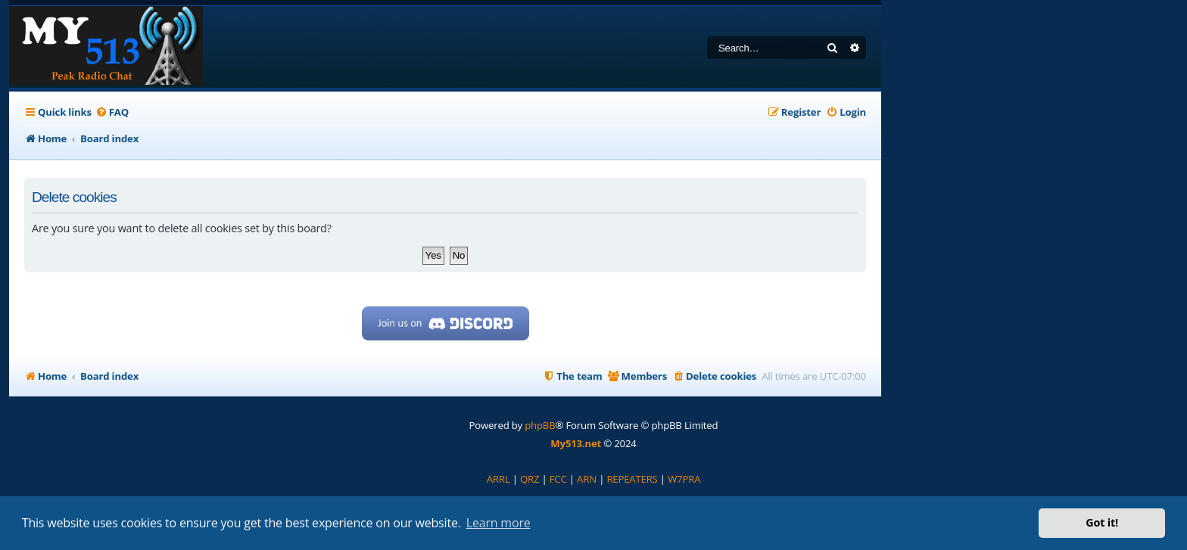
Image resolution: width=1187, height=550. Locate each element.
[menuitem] (112, 112)
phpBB (540, 425)
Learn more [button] (498, 522)
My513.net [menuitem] (575, 443)
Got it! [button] (1102, 522)
